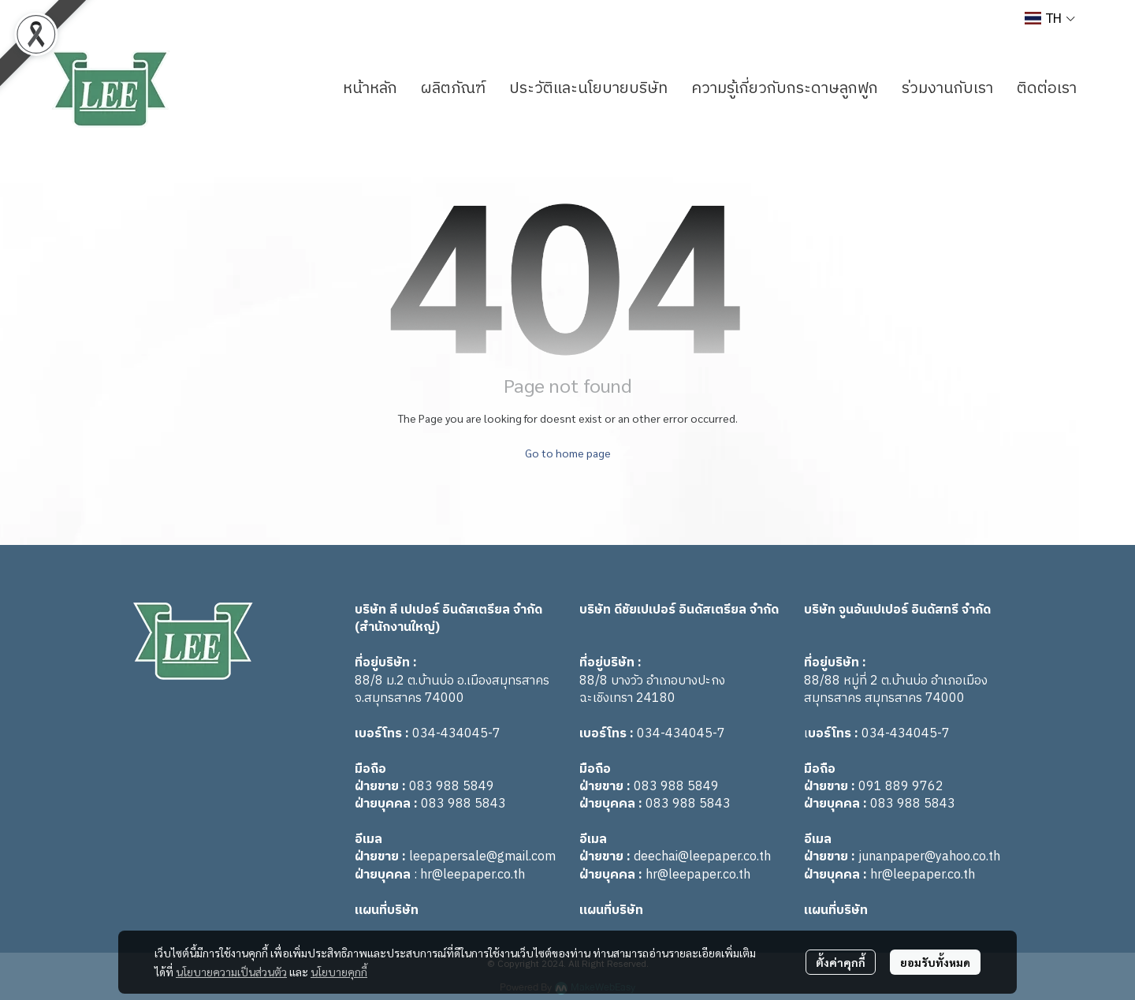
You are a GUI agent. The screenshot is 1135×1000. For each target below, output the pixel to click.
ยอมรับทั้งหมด (935, 962)
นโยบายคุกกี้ (339, 972)
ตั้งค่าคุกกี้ (840, 962)
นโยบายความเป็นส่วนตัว (231, 972)
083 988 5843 (463, 804)
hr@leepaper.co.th (472, 875)
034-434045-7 (456, 733)
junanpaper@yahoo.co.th (929, 857)
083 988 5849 (451, 786)
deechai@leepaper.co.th (702, 857)
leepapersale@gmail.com (482, 857)
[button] (1050, 17)
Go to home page (568, 453)
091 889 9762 (900, 786)
